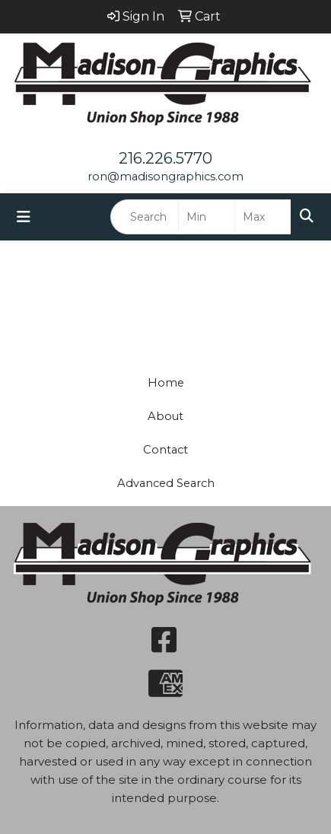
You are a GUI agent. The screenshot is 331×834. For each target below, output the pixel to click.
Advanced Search (166, 483)
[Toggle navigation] (24, 217)
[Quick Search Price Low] (206, 216)
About (165, 416)
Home (166, 383)
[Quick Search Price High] (262, 216)
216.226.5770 (165, 158)
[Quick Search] (144, 216)
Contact (165, 450)
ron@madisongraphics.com (165, 176)
